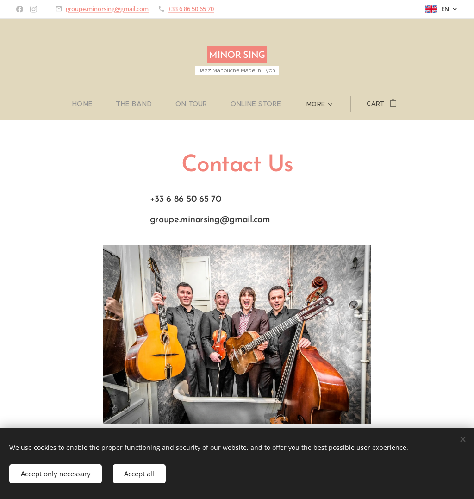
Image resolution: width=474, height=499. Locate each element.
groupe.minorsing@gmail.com (107, 9)
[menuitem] (94, 103)
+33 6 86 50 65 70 (191, 9)
